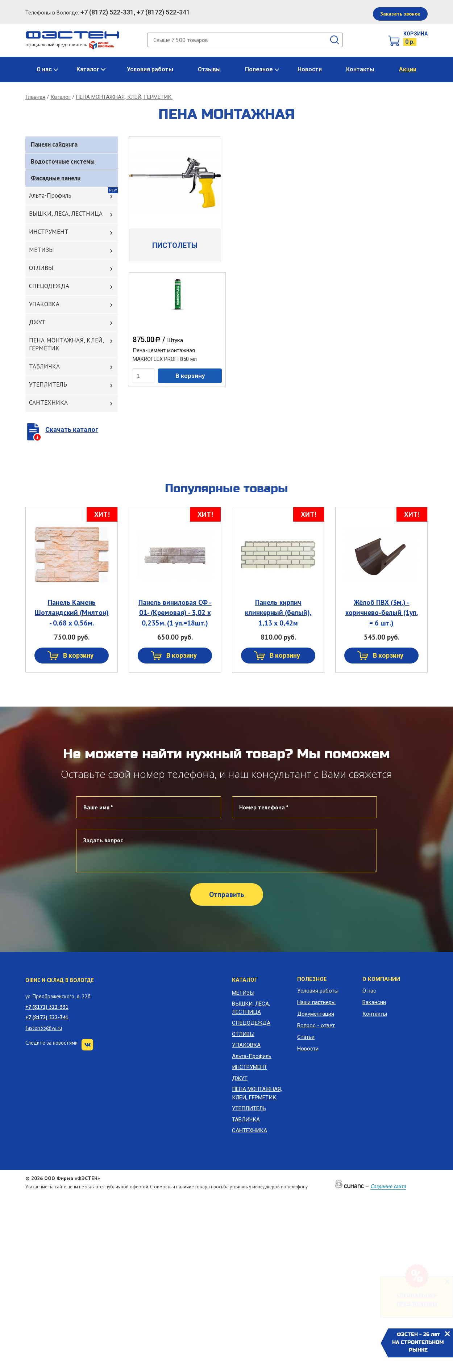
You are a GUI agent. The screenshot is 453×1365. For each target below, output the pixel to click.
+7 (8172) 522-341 (46, 1017)
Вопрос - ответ (316, 1025)
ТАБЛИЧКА (44, 366)
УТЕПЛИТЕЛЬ (48, 384)
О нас (44, 69)
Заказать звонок (400, 13)
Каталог (87, 69)
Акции (407, 69)
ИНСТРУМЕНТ (48, 232)
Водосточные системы (63, 161)
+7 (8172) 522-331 (46, 1006)
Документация (315, 1014)
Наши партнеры (316, 1002)
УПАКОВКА (44, 304)
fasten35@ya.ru (43, 1027)
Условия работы (150, 69)
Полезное (259, 69)
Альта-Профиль (50, 195)
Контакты (360, 69)
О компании (381, 979)
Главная (35, 97)
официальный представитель (69, 45)
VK (87, 1044)
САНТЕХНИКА (48, 402)
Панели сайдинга (54, 144)
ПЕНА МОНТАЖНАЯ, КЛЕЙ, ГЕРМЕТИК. (124, 97)
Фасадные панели (55, 178)
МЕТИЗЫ (41, 250)
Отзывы (209, 69)
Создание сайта (388, 1186)
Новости (310, 69)
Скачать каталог (71, 429)
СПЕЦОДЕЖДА (49, 286)
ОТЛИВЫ (41, 268)
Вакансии (374, 1002)
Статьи (306, 1037)
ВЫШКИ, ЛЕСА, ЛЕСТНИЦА (66, 214)
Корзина (415, 34)
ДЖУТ (37, 322)
